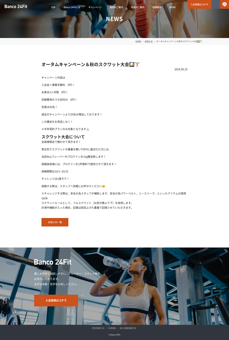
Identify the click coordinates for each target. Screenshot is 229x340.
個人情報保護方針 (128, 328)
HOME (138, 41)
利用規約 (112, 328)
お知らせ (149, 41)
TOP (53, 7)
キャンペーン (95, 7)
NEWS (172, 7)
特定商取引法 (98, 328)
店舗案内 (156, 7)
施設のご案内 (116, 7)
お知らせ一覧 (55, 222)
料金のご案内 (137, 7)
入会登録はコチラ (199, 4)
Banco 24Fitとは (72, 7)
